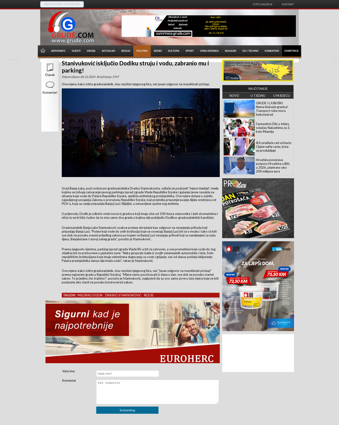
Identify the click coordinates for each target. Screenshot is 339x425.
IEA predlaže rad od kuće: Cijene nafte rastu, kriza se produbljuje (274, 146)
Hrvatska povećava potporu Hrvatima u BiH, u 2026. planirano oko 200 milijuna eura (273, 165)
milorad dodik (90, 295)
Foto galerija (262, 4)
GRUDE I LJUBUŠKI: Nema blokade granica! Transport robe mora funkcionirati (272, 108)
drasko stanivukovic (123, 295)
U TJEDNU (258, 96)
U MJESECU (281, 96)
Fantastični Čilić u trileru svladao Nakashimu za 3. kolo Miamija (273, 127)
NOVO (234, 96)
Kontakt (288, 4)
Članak (50, 75)
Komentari (50, 92)
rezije (148, 295)
